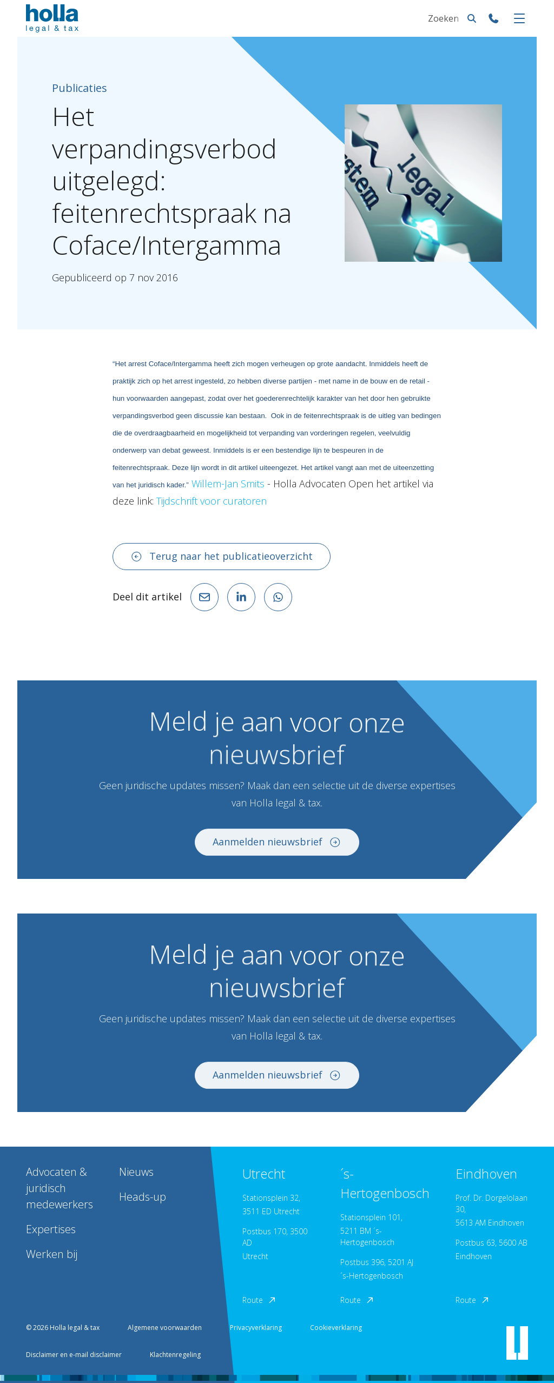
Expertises (51, 1229)
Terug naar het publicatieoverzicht (221, 556)
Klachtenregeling (175, 1354)
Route (259, 1300)
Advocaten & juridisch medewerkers (59, 1188)
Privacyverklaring (256, 1327)
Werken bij (51, 1254)
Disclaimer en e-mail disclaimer (74, 1354)
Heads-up (142, 1196)
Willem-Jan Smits (229, 483)
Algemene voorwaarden (165, 1327)
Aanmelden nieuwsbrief (277, 848)
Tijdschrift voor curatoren (211, 500)
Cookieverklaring (336, 1327)
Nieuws (136, 1171)
